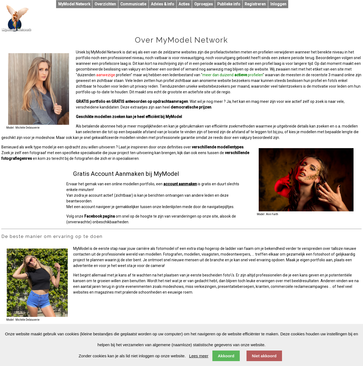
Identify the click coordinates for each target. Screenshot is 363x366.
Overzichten (105, 4)
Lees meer (198, 356)
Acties (184, 4)
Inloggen (278, 4)
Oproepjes (203, 4)
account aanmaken (180, 184)
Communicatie (133, 4)
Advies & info (162, 4)
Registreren (255, 4)
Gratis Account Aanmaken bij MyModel (126, 173)
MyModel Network (74, 4)
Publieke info (228, 4)
